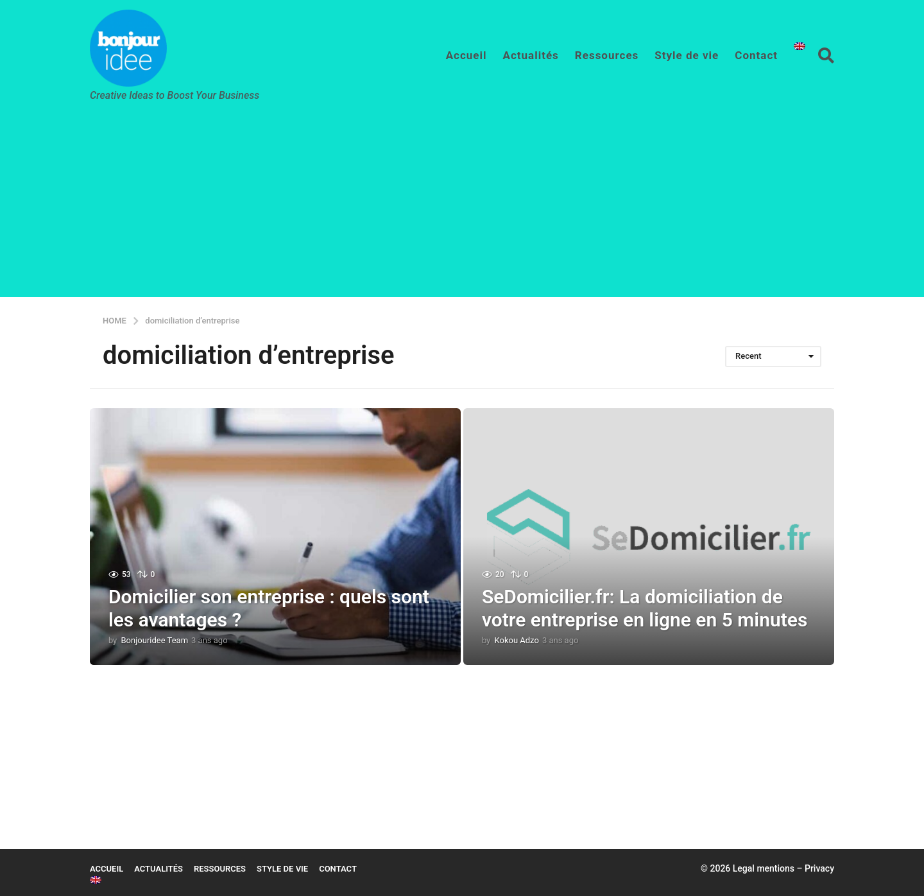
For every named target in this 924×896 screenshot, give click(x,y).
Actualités (531, 55)
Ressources (607, 55)
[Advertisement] (462, 207)
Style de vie (686, 55)
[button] (826, 55)
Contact (756, 55)
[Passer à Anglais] (799, 46)
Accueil (466, 55)
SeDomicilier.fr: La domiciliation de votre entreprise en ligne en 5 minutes (644, 608)
